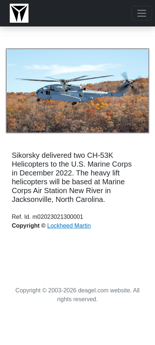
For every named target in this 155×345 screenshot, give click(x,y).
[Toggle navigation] (141, 13)
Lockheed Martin (69, 226)
